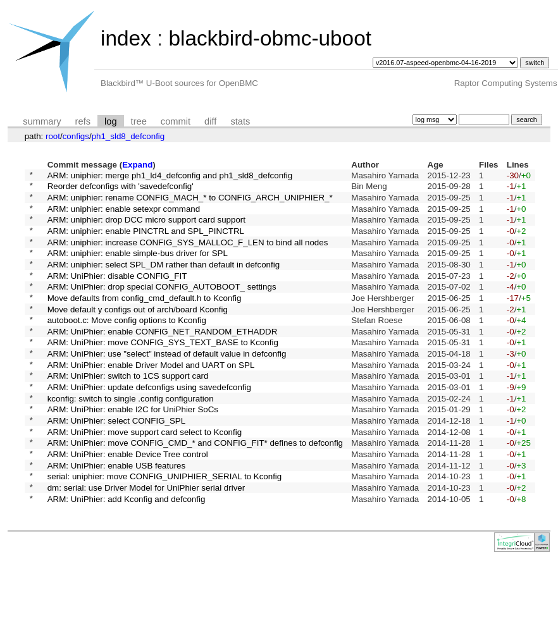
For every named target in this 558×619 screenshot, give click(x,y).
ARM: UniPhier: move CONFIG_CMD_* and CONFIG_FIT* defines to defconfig (195, 489)
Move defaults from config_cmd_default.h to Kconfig (144, 319)
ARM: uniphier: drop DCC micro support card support (146, 228)
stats (240, 121)
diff (210, 121)
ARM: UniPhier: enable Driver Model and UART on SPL (151, 398)
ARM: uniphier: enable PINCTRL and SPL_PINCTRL (145, 241)
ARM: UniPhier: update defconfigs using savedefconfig (149, 424)
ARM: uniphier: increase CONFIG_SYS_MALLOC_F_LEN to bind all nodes (187, 254)
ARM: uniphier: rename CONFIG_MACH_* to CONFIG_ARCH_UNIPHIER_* (190, 202)
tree (139, 121)
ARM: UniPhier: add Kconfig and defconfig (126, 555)
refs (82, 121)
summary (42, 121)
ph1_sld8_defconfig (128, 136)
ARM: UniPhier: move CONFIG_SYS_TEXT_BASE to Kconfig (162, 372)
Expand (137, 164)
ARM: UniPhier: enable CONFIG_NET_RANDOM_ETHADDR (162, 359)
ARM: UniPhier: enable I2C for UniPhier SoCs (132, 450)
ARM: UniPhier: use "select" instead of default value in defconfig (167, 385)
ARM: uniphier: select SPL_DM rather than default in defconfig (163, 280)
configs (76, 136)
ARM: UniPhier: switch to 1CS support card (128, 411)
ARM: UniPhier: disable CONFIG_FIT (117, 293)
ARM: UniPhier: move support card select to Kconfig (144, 476)
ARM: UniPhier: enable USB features (116, 515)
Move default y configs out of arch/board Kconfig (137, 333)
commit (175, 121)
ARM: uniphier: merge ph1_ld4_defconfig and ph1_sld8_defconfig (170, 176)
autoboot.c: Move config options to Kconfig (126, 346)
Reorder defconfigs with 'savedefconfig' (120, 189)
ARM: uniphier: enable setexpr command (124, 215)
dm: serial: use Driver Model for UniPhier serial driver (146, 542)
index (126, 38)
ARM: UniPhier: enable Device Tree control (127, 503)
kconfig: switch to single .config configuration (130, 437)
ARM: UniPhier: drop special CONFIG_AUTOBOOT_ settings (161, 307)
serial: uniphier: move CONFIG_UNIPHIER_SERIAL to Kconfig (164, 529)
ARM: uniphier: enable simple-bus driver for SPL (137, 268)
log (110, 121)
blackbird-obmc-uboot (269, 38)
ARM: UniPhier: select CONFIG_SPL (116, 464)
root (53, 136)
